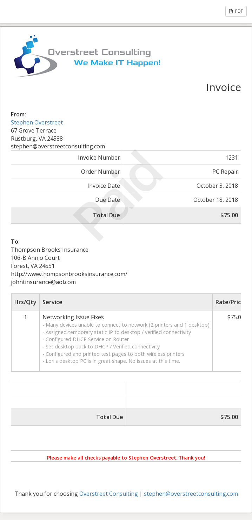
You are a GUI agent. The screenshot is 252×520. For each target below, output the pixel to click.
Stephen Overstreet (37, 122)
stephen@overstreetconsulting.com (191, 493)
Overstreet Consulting (108, 493)
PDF (236, 11)
